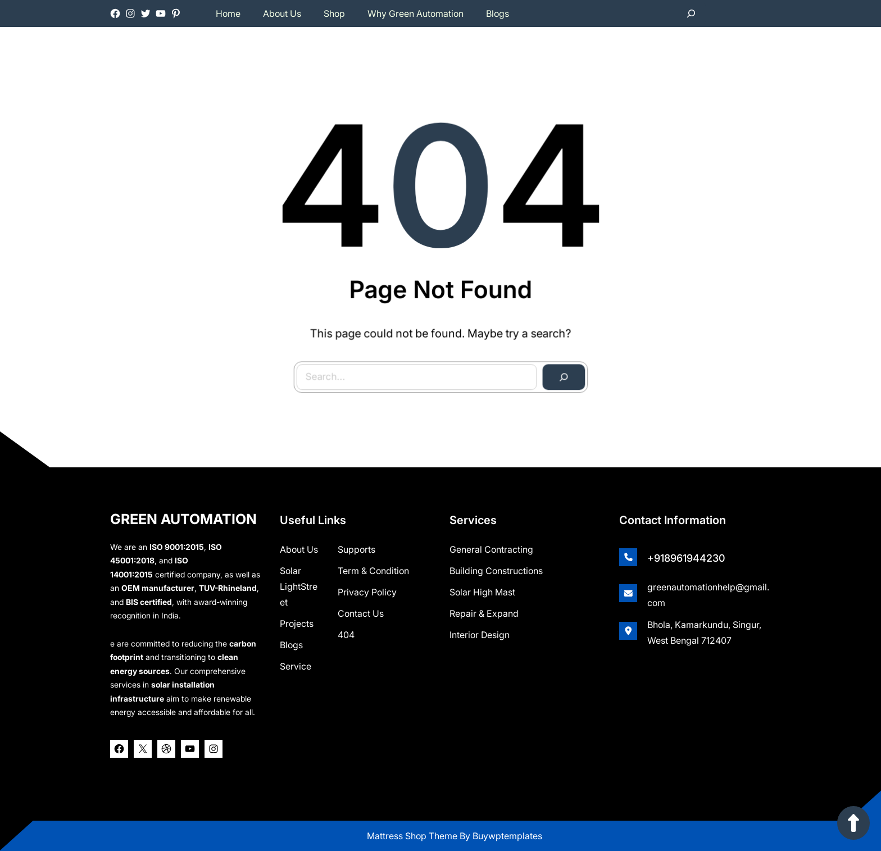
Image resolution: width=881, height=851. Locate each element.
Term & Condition (373, 570)
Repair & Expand (484, 613)
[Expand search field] (691, 13)
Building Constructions (496, 570)
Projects (297, 623)
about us (299, 549)
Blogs (291, 644)
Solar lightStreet (298, 586)
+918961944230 (686, 558)
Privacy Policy (367, 592)
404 (346, 634)
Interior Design (479, 634)
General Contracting (491, 549)
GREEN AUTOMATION (183, 519)
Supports (356, 549)
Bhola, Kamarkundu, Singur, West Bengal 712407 (704, 632)
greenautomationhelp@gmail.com (708, 594)
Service (295, 666)
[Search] (561, 375)
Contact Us (361, 613)
